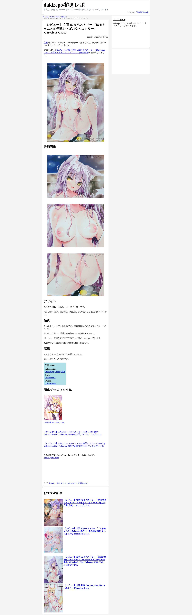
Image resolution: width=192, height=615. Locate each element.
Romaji (145, 12)
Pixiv (63, 372)
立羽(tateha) (83, 483)
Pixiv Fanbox (50, 383)
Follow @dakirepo (51, 457)
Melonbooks (50, 377)
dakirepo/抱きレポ (64, 5)
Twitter (57, 372)
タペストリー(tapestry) (66, 483)
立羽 (46, 42)
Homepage (49, 372)
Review (52, 483)
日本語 (139, 12)
